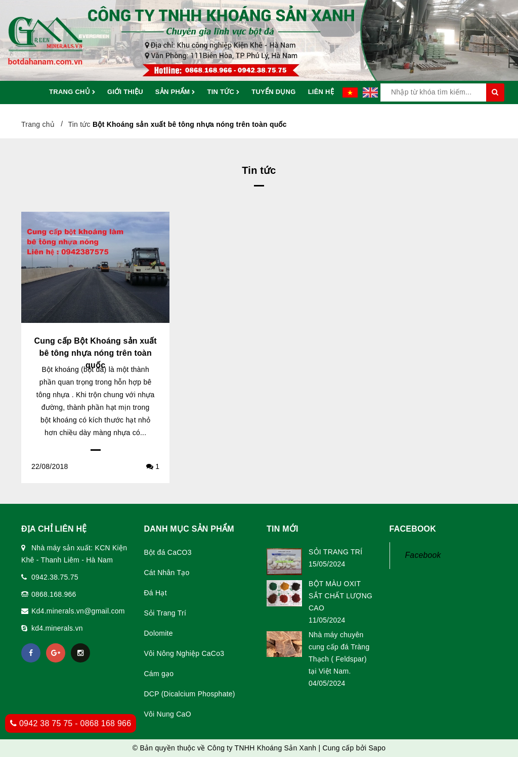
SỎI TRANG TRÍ (335, 552)
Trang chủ (72, 92)
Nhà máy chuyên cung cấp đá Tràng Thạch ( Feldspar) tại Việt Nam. (339, 653)
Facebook (423, 555)
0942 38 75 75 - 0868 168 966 (70, 723)
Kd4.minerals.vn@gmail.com (78, 611)
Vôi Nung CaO (167, 714)
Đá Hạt (155, 593)
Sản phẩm (175, 92)
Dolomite (158, 633)
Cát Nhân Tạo (167, 573)
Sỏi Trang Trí (165, 613)
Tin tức (223, 92)
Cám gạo (159, 674)
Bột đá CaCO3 (168, 552)
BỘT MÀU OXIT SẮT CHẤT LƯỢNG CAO (340, 596)
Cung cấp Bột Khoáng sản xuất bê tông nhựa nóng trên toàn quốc (95, 353)
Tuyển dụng (273, 92)
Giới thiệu (125, 92)
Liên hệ (321, 92)
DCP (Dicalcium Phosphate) (189, 694)
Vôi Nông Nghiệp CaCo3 (184, 653)
